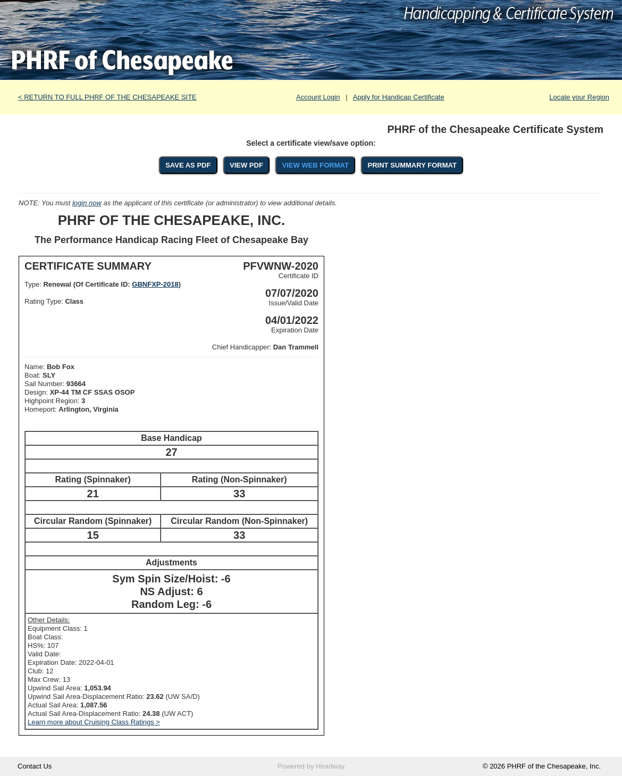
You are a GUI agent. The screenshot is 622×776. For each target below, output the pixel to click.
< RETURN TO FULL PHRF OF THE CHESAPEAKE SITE (107, 97)
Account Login (318, 97)
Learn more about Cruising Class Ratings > (94, 722)
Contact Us (35, 766)
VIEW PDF (246, 165)
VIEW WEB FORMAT (315, 165)
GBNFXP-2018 (155, 284)
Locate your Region (579, 97)
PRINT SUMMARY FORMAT (412, 165)
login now (87, 203)
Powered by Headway (311, 766)
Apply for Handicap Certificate (398, 97)
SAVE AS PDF (188, 165)
